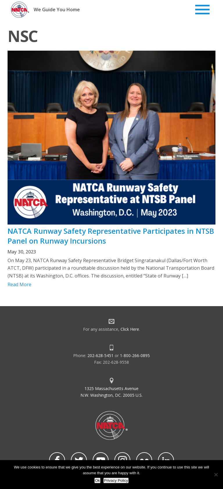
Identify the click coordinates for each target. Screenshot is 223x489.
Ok (97, 480)
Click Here (130, 329)
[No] (216, 474)
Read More (19, 284)
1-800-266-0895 (135, 355)
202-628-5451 (100, 355)
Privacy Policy (116, 480)
